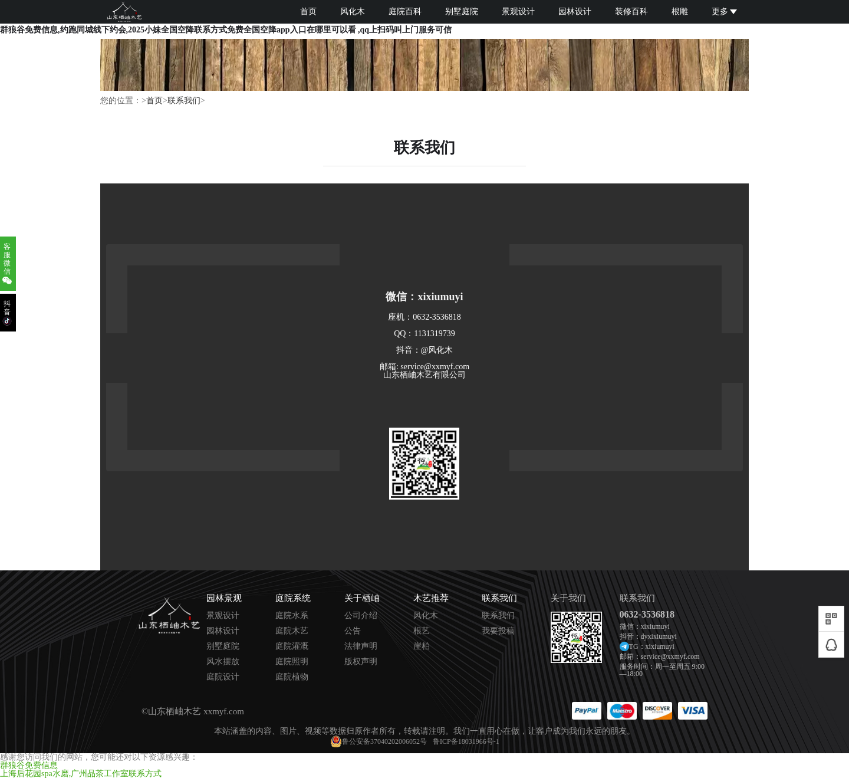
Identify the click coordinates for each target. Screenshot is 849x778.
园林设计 (574, 11)
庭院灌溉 (291, 646)
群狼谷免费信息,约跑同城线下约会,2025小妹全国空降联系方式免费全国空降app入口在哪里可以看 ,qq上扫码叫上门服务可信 (226, 29)
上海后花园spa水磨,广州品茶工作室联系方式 (81, 773)
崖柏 (421, 646)
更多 (724, 11)
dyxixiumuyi (659, 636)
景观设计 (518, 11)
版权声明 (360, 662)
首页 (308, 11)
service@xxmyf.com (670, 656)
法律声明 (360, 646)
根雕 (680, 11)
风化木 (352, 11)
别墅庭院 (461, 11)
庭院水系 (291, 616)
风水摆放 (222, 662)
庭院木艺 (291, 631)
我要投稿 (498, 631)
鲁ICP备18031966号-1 (466, 741)
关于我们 (568, 598)
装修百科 (631, 11)
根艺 (421, 631)
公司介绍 (360, 616)
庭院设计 (222, 677)
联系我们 (183, 100)
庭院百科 (405, 11)
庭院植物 (291, 677)
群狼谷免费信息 (29, 765)
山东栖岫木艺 (174, 711)
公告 (352, 631)
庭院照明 (291, 662)
